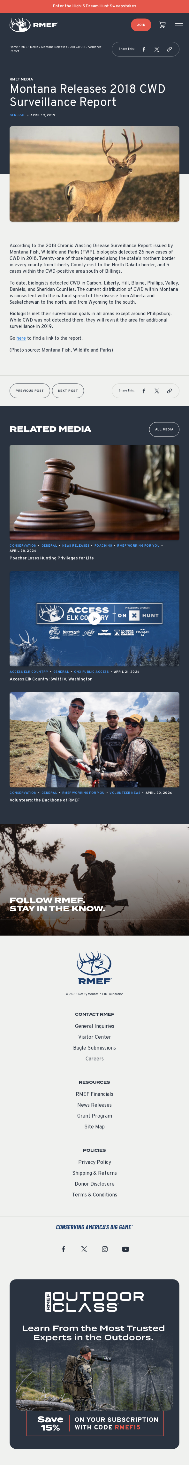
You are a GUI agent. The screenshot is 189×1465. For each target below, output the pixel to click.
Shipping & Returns (94, 1173)
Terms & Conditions (94, 1195)
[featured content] (94, 1364)
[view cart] (162, 25)
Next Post (68, 391)
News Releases (94, 1105)
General (18, 115)
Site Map (94, 1127)
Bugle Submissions (94, 1048)
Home (14, 47)
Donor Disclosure (95, 1184)
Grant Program (94, 1116)
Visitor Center (94, 1037)
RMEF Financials (94, 1094)
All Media (164, 430)
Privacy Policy (94, 1162)
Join (141, 25)
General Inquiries (94, 1026)
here (21, 339)
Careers (95, 1059)
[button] (144, 49)
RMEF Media (29, 47)
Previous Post (30, 391)
